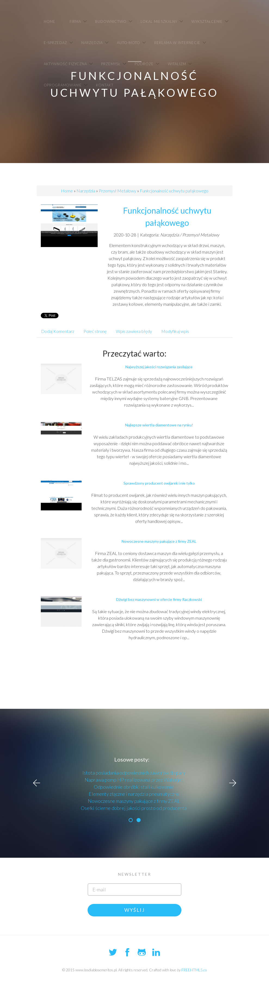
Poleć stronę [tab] (95, 331)
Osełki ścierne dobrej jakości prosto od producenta (134, 808)
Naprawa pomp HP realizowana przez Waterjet (134, 780)
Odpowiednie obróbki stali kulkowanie (134, 787)
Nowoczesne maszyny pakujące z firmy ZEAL (159, 541)
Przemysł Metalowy (117, 190)
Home (67, 190)
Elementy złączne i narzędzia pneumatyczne (134, 794)
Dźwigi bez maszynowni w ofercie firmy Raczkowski (159, 599)
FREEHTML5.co (194, 970)
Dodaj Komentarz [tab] (57, 331)
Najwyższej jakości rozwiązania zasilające (159, 366)
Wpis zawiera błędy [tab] (134, 331)
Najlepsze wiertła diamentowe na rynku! (159, 425)
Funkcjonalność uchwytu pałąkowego (174, 190)
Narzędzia (85, 190)
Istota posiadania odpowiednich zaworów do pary (133, 773)
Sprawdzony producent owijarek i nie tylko (159, 483)
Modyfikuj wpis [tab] (175, 331)
